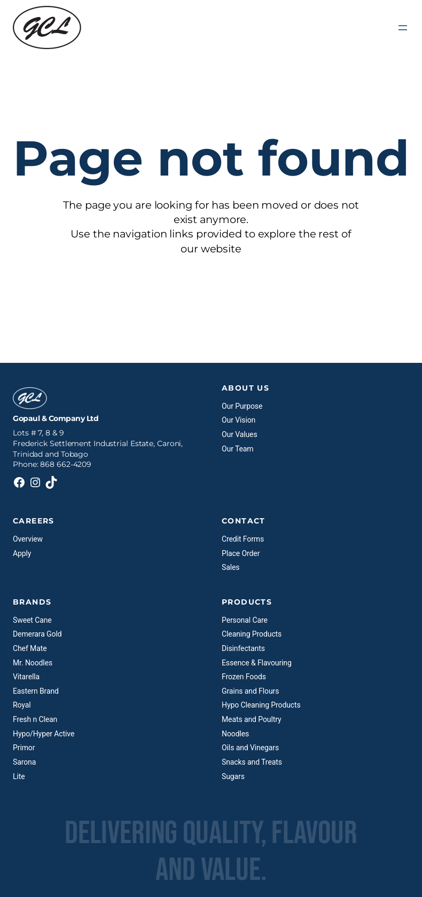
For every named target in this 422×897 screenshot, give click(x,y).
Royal (22, 705)
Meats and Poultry (251, 719)
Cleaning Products (252, 634)
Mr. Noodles (32, 662)
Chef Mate (30, 648)
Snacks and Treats (252, 762)
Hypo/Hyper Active (43, 733)
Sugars (233, 776)
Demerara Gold (37, 634)
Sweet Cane (32, 620)
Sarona (24, 762)
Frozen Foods (244, 676)
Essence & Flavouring (257, 662)
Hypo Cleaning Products (261, 705)
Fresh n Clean (35, 719)
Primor (24, 747)
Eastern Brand (36, 691)
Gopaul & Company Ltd (55, 418)
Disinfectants (243, 648)
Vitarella (26, 676)
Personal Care (245, 620)
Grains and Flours (250, 691)
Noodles (235, 733)
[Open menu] (402, 27)
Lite (19, 776)
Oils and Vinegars (250, 747)
